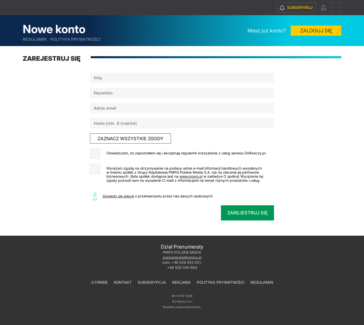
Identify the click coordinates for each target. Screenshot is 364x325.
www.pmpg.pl (190, 176)
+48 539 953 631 (186, 262)
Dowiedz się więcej (118, 196)
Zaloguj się (316, 31)
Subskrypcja (152, 282)
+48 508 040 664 (182, 267)
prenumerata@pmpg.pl (182, 257)
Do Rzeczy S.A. (182, 301)
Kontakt (123, 282)
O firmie (99, 282)
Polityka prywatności (75, 39)
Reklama (181, 282)
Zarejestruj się (247, 212)
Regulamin (35, 39)
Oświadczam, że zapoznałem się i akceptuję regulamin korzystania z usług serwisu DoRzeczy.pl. (186, 153)
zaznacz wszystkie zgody (130, 138)
